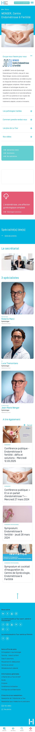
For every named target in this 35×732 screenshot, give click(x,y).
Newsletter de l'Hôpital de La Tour (13, 698)
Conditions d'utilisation (9, 687)
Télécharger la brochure (12, 212)
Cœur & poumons (7, 659)
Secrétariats (8, 153)
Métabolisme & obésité (9, 668)
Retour (5, 9)
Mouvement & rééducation (10, 662)
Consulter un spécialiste (22, 3)
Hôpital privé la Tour (4, 3)
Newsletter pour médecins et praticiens (15, 702)
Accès (3, 680)
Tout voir (29, 425)
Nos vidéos (6, 706)
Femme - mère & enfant (10, 655)
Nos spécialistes (10, 156)
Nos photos (6, 709)
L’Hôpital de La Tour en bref (11, 677)
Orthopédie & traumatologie (11, 652)
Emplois (4, 683)
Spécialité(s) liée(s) (11, 150)
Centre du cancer (7, 665)
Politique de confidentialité (11, 690)
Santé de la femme (11, 236)
